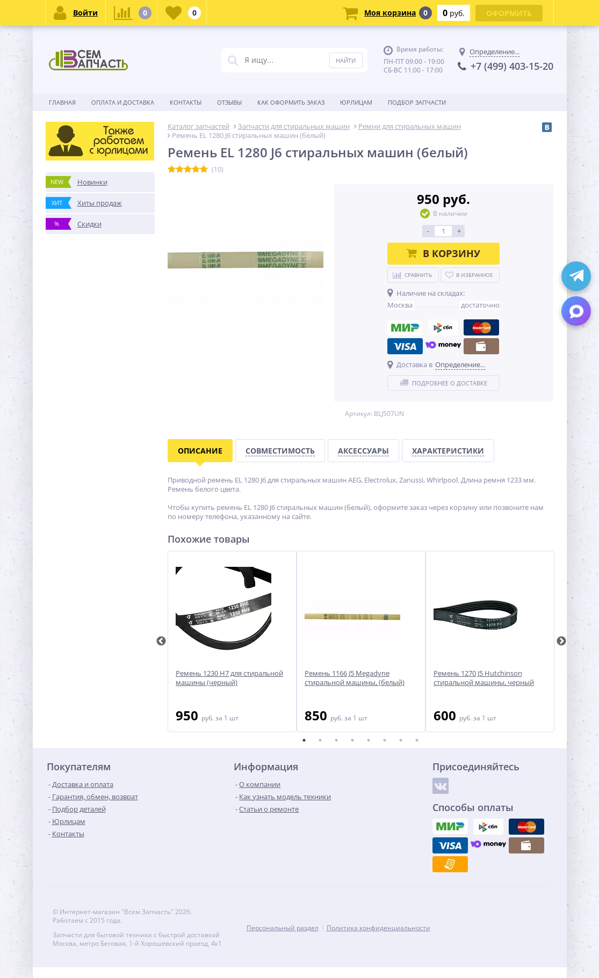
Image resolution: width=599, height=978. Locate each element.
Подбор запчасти (417, 102)
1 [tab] (304, 740)
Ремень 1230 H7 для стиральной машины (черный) (229, 678)
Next (561, 641)
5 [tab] (368, 740)
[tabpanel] (232, 641)
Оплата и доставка (122, 102)
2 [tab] (320, 740)
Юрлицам (356, 102)
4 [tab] (352, 740)
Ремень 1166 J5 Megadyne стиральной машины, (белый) (355, 678)
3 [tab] (336, 740)
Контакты (185, 102)
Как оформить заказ (290, 102)
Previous (161, 641)
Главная (62, 102)
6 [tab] (384, 740)
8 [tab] (417, 740)
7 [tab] (400, 740)
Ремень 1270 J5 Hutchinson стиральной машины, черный (484, 678)
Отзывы (229, 102)
